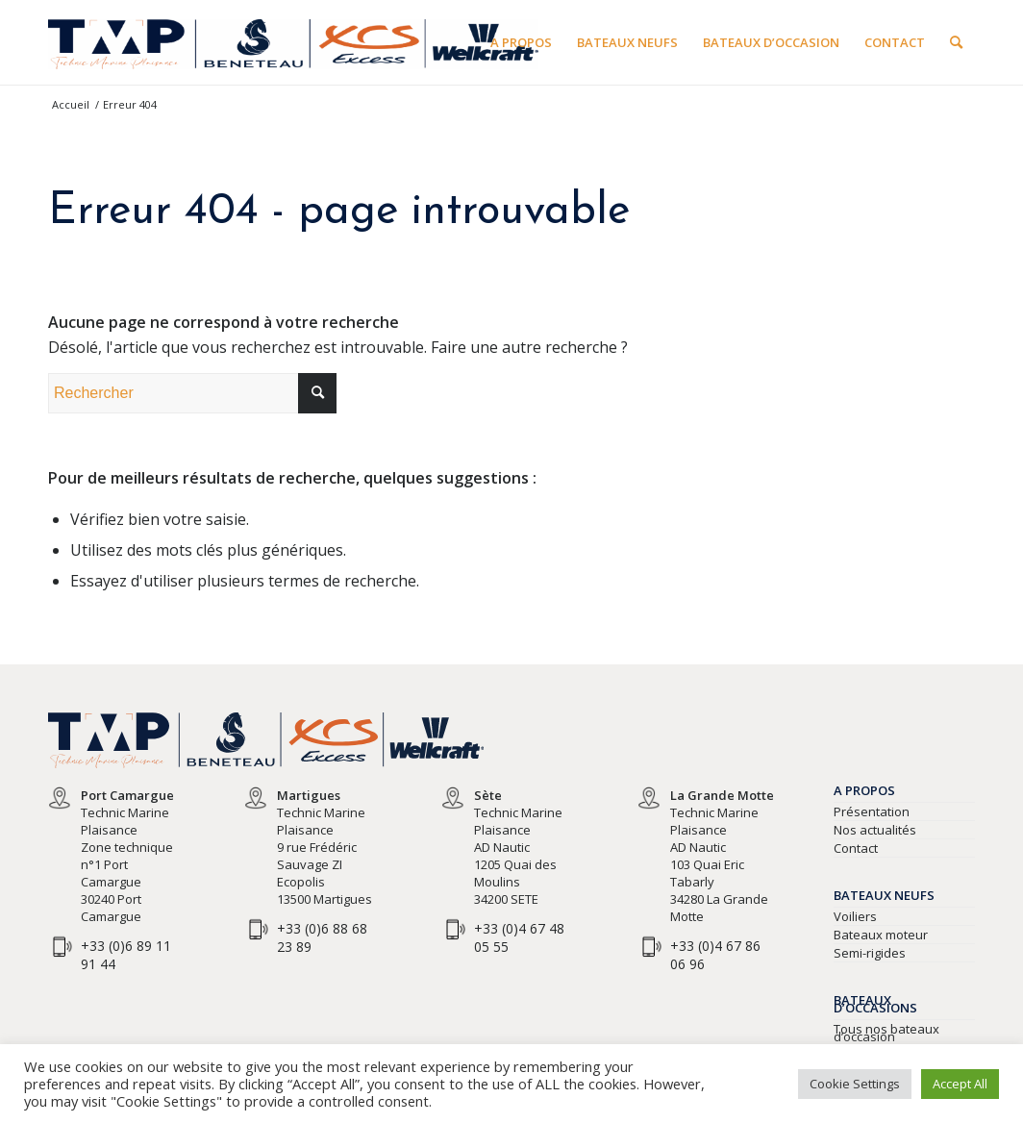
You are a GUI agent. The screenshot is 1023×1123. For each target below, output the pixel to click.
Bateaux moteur (881, 934)
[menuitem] (521, 42)
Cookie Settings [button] (855, 1083)
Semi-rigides (870, 952)
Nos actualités (875, 829)
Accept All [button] (960, 1083)
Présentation (872, 811)
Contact (856, 848)
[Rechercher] (956, 42)
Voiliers (855, 916)
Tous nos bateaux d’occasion (886, 1032)
